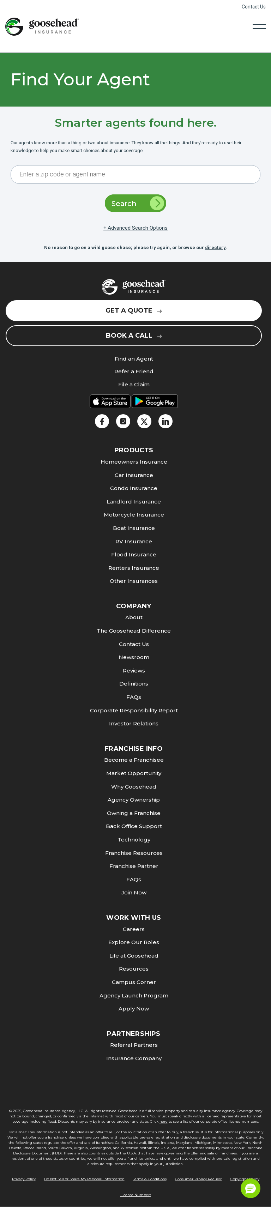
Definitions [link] (133, 683)
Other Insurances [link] (134, 581)
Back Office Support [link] (134, 826)
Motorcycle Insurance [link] (134, 514)
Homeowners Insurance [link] (134, 461)
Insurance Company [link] (134, 1058)
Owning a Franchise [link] (134, 813)
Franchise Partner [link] (133, 866)
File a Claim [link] (134, 385)
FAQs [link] (133, 697)
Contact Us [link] (254, 7)
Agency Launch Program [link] (134, 995)
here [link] (163, 1121)
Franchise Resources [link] (134, 853)
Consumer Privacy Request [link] (198, 1179)
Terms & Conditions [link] (150, 1179)
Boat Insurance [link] (134, 528)
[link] (42, 26)
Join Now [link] (133, 892)
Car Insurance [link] (134, 475)
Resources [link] (134, 968)
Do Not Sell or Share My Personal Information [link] (84, 1179)
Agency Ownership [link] (134, 799)
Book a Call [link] (134, 335)
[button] (250, 1188)
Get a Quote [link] (134, 310)
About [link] (134, 617)
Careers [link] (134, 929)
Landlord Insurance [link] (134, 501)
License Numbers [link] (135, 1195)
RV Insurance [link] (133, 541)
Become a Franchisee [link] (134, 759)
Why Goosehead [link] (133, 786)
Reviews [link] (134, 670)
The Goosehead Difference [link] (134, 630)
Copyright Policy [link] (244, 1179)
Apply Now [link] (134, 1008)
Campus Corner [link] (134, 982)
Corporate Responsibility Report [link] (134, 710)
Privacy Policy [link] (24, 1179)
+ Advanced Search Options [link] (135, 228)
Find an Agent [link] (134, 359)
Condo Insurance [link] (133, 488)
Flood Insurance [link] (133, 554)
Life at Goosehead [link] (133, 955)
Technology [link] (134, 839)
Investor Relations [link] (133, 723)
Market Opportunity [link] (133, 773)
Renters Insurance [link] (133, 568)
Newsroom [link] (134, 657)
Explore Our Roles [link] (133, 942)
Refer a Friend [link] (133, 372)
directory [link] (215, 247)
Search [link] (138, 203)
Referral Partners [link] (134, 1045)
